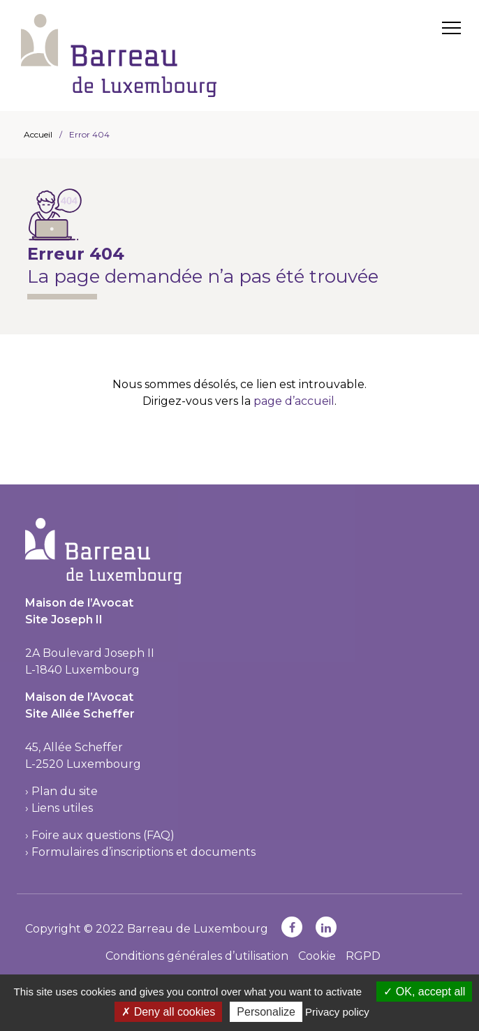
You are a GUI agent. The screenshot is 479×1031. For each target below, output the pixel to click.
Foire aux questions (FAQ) (103, 835)
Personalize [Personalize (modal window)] (266, 1012)
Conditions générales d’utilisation (196, 956)
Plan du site (64, 791)
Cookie (317, 956)
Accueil (38, 134)
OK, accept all (424, 991)
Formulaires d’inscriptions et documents (143, 852)
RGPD (363, 956)
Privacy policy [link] (337, 1012)
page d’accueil (293, 401)
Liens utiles (62, 808)
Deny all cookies (168, 1012)
